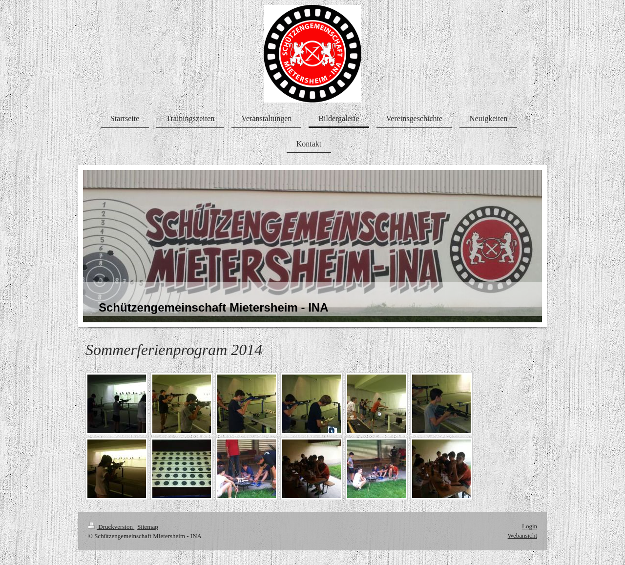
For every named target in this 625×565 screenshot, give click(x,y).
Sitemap (147, 526)
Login (529, 526)
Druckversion (111, 526)
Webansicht (522, 535)
